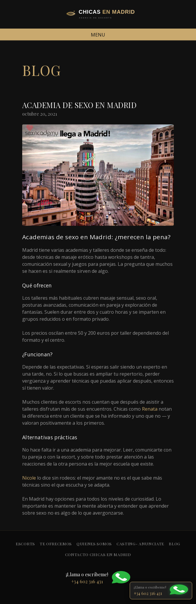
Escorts (25, 543)
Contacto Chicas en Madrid (98, 554)
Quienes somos (94, 543)
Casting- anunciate (140, 543)
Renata (149, 409)
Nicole (29, 478)
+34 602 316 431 (148, 593)
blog (174, 543)
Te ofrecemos (56, 543)
